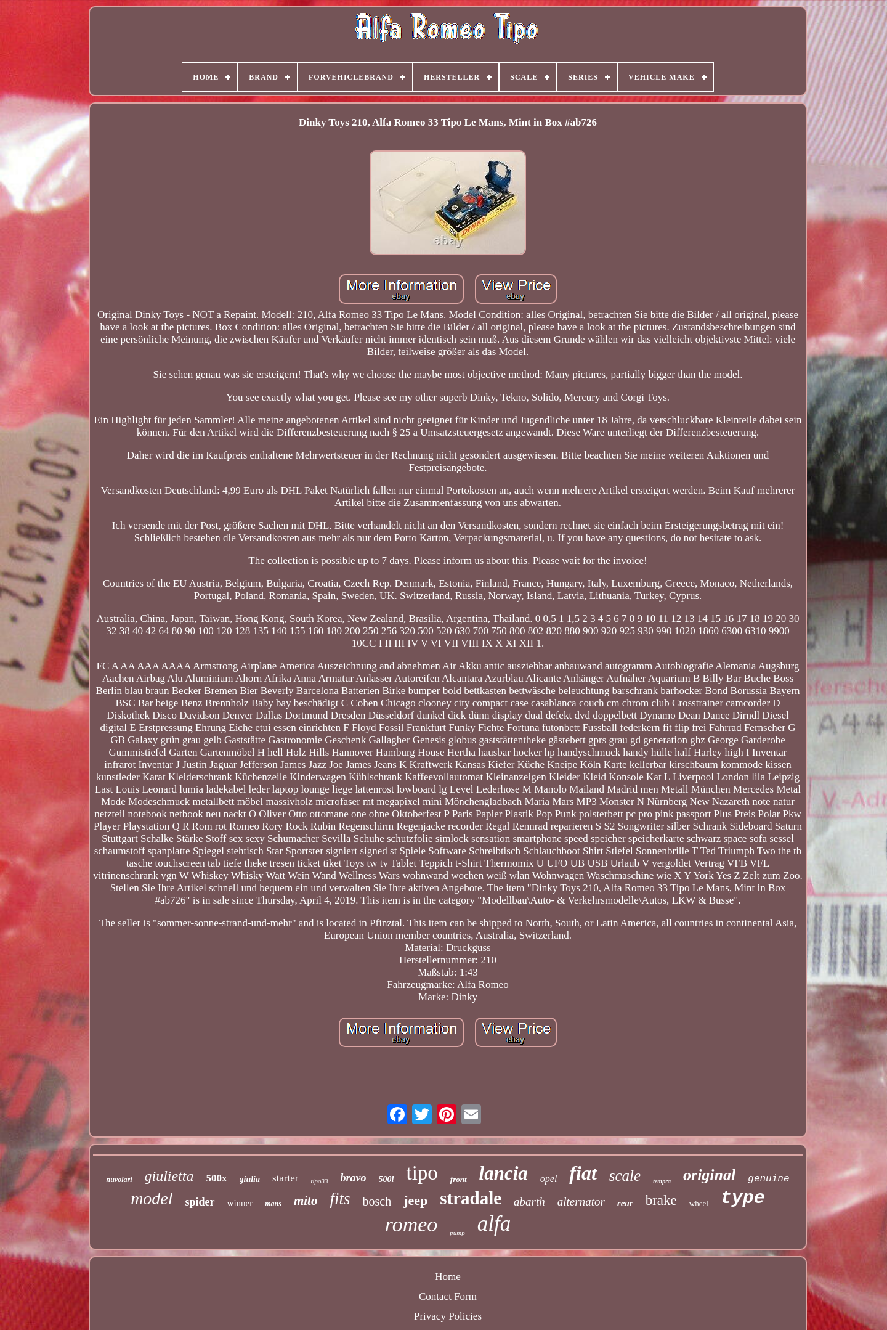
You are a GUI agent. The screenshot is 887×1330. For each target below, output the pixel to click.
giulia (250, 1179)
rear (625, 1203)
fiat (582, 1173)
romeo (411, 1224)
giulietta (169, 1176)
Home (448, 1277)
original (709, 1175)
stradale (470, 1198)
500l (386, 1179)
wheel (698, 1203)
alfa (494, 1224)
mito (306, 1200)
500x (216, 1178)
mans (273, 1203)
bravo (354, 1178)
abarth (529, 1201)
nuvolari (119, 1179)
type (743, 1198)
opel (548, 1178)
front (458, 1179)
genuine (768, 1179)
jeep (415, 1200)
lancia (503, 1173)
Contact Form (448, 1296)
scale (625, 1175)
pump (457, 1232)
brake (661, 1200)
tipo (421, 1173)
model (151, 1198)
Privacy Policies (448, 1316)
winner (240, 1203)
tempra (662, 1181)
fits (340, 1198)
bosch (376, 1201)
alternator (581, 1201)
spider (200, 1202)
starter (285, 1178)
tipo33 (319, 1181)
